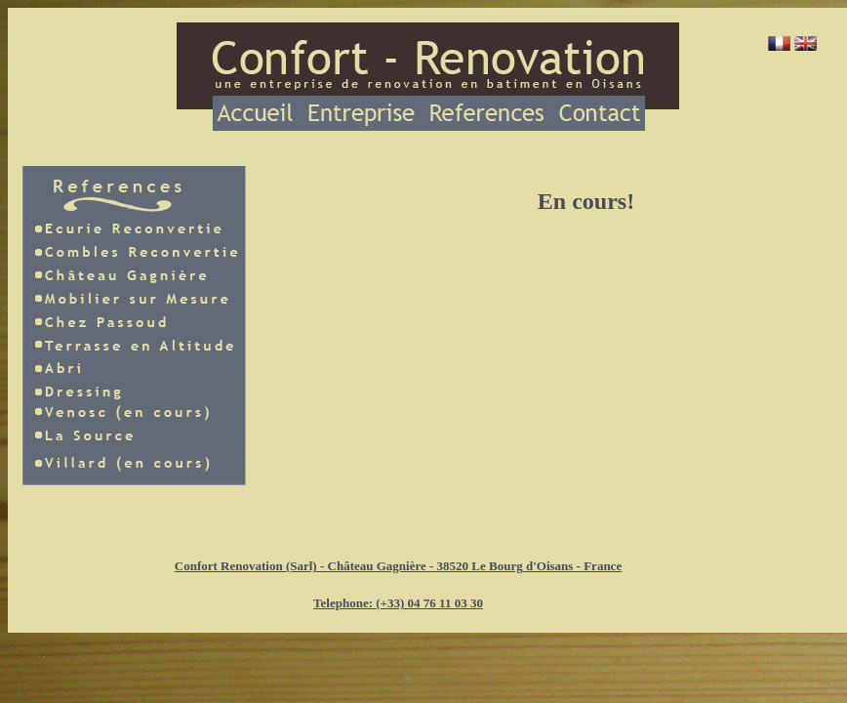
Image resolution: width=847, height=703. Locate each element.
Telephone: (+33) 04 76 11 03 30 (398, 603)
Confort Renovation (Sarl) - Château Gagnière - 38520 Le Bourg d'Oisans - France (398, 565)
